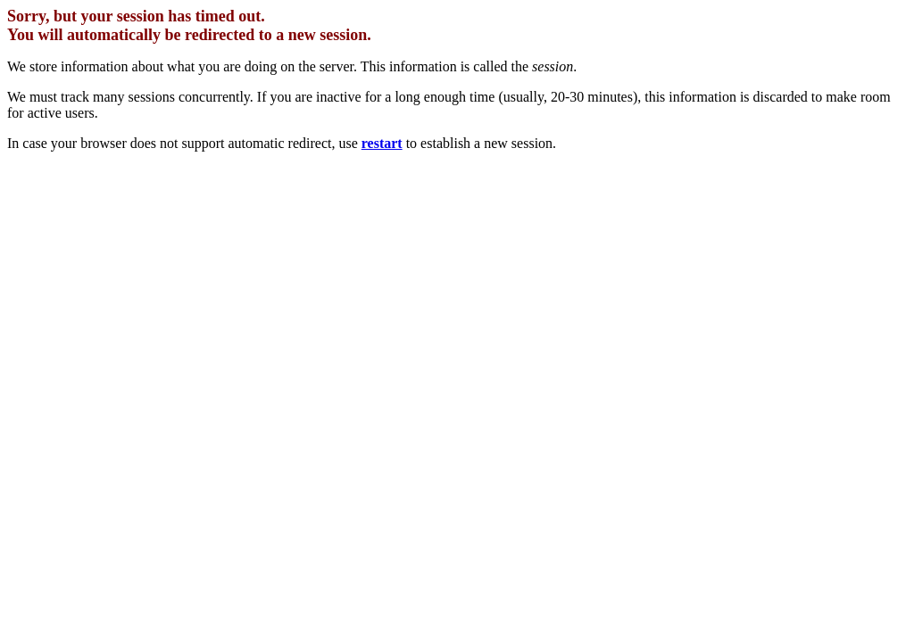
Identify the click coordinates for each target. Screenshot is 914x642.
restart (382, 143)
